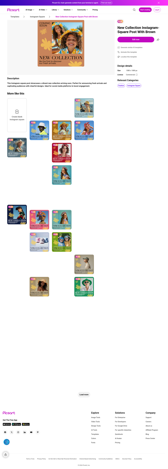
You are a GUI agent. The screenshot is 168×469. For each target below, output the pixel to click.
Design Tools (96, 426)
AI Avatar (118, 438)
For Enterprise (120, 417)
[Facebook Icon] (5, 432)
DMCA (117, 459)
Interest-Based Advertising (87, 459)
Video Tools (95, 422)
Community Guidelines (106, 459)
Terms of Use (30, 459)
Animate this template (129, 52)
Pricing (117, 443)
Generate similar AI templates (131, 47)
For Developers (120, 422)
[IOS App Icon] (7, 425)
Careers (148, 422)
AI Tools (94, 430)
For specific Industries (123, 430)
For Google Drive (121, 426)
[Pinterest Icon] (37, 432)
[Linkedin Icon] (24, 432)
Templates (95, 434)
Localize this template (129, 57)
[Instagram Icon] (18, 432)
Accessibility (138, 459)
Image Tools (95, 417)
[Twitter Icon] (11, 432)
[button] (30, 10)
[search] (134, 10)
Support (148, 417)
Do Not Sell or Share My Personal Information (63, 459)
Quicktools (119, 434)
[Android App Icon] (16, 425)
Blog (147, 434)
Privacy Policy (41, 459)
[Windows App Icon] (26, 425)
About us (149, 426)
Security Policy (126, 459)
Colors (93, 438)
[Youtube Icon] (31, 432)
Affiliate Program (152, 430)
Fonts (93, 443)
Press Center (150, 438)
